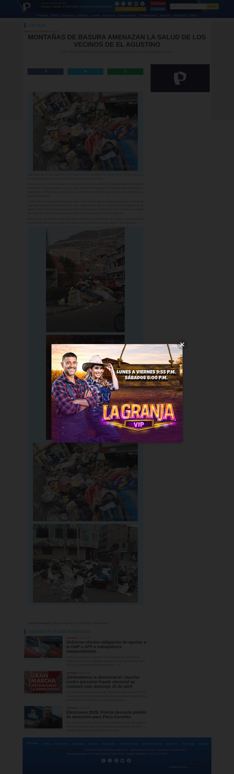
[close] (182, 344)
